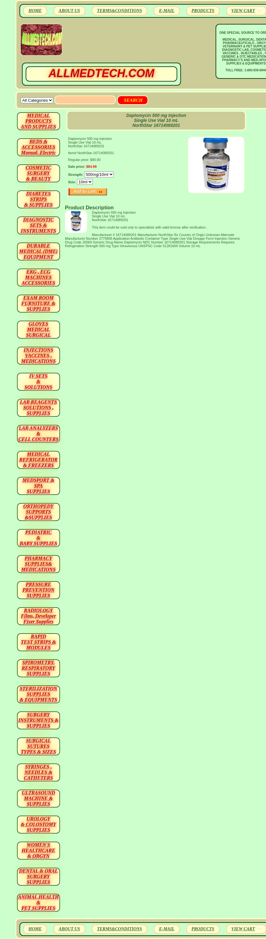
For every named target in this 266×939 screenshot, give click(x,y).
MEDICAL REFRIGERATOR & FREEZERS (38, 460)
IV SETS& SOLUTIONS (39, 381)
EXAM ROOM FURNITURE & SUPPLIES (39, 303)
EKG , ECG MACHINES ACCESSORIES (38, 277)
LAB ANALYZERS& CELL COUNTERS (39, 433)
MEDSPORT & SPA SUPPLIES (39, 486)
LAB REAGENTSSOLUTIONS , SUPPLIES (38, 407)
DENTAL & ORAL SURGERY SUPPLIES (38, 876)
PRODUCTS (202, 10)
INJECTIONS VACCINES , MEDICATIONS (38, 355)
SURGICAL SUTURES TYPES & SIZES (38, 746)
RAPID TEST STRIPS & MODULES (38, 642)
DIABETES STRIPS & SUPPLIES (38, 199)
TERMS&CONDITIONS (119, 10)
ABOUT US (69, 10)
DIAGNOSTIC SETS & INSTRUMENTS (38, 225)
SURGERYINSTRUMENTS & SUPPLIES (38, 720)
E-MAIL (166, 10)
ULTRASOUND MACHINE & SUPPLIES (38, 798)
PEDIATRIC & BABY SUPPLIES (38, 538)
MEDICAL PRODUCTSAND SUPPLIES (38, 121)
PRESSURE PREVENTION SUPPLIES (38, 590)
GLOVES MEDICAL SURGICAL (38, 329)
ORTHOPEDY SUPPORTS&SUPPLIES (39, 512)
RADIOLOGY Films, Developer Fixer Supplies (38, 616)
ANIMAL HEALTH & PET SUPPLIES (38, 902)
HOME (35, 10)
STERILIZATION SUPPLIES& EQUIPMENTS (38, 694)
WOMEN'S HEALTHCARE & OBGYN (38, 850)
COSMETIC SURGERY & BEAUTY (38, 173)
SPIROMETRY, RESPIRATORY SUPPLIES (38, 668)
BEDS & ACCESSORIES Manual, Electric (38, 147)
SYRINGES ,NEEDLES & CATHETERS (38, 772)
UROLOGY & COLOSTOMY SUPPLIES (38, 824)
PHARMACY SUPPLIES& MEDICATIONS (38, 564)
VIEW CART (243, 10)
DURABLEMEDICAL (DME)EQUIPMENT (38, 251)
